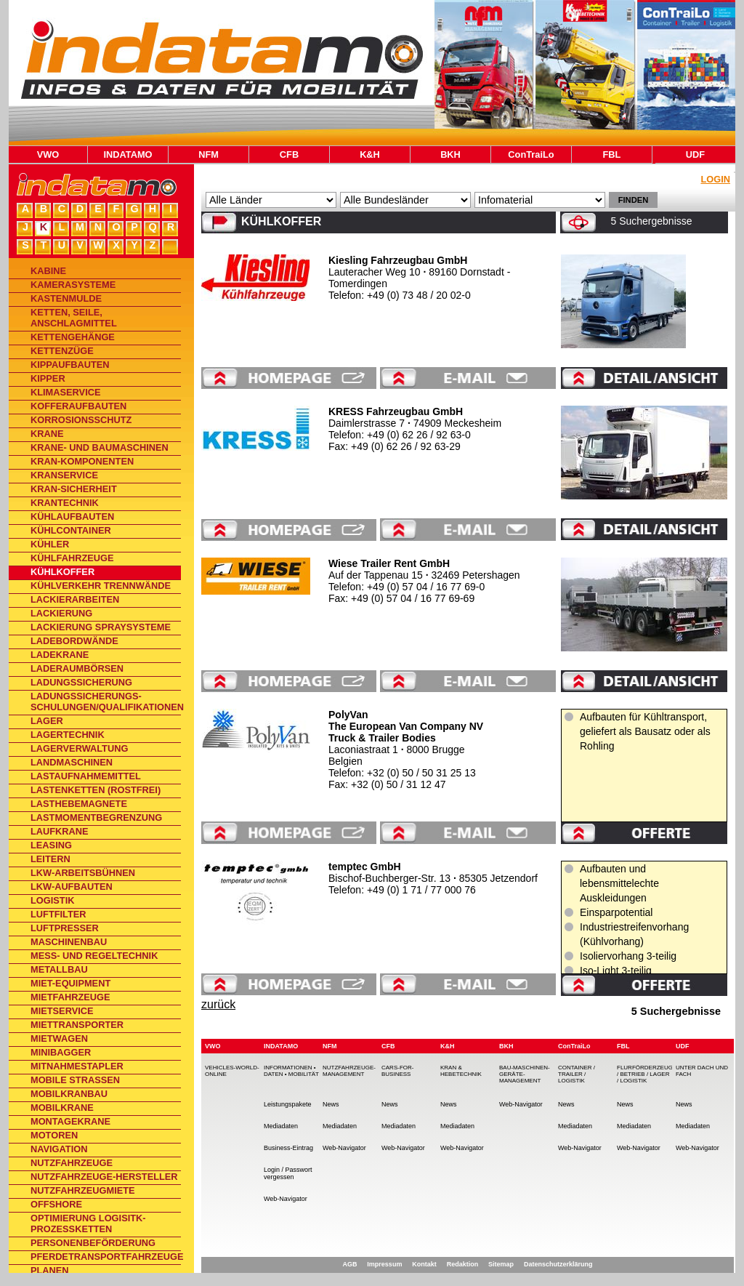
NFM (208, 154)
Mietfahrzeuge (70, 997)
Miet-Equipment (70, 983)
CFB (289, 154)
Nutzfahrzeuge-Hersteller (104, 1176)
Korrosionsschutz (81, 419)
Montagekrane (70, 1121)
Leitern (50, 858)
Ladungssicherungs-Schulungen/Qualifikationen (106, 701)
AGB (349, 1264)
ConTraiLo (531, 154)
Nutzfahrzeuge (72, 1162)
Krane (47, 433)
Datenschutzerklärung (558, 1264)
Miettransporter (77, 1024)
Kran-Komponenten (82, 461)
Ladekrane (60, 654)
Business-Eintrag (288, 1148)
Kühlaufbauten (72, 516)
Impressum (384, 1264)
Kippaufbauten (70, 364)
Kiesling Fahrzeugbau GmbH (397, 260)
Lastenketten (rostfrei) (96, 789)
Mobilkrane (62, 1107)
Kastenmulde (66, 298)
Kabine (48, 270)
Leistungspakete (288, 1104)
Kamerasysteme (73, 284)
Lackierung (61, 613)
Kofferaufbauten (78, 406)
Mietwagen (59, 1038)
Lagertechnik (68, 734)
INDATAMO (127, 154)
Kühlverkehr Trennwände (101, 585)
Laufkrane (60, 831)
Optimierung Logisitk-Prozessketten (88, 1223)
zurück (218, 1004)
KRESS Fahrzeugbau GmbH (395, 411)
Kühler (50, 544)
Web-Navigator (285, 1198)
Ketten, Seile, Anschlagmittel (74, 318)
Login (715, 179)
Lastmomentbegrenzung (96, 817)
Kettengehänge (73, 336)
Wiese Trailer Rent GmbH (389, 563)
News (331, 1104)
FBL (612, 154)
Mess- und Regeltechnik (94, 955)
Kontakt (424, 1264)
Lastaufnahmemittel (86, 776)
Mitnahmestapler (77, 1066)
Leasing (51, 845)
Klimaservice (65, 392)
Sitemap (501, 1264)
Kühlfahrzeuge (72, 557)
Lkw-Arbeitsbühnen (83, 872)
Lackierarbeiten (75, 599)
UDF (695, 154)
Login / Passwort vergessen (288, 1173)
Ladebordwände (74, 640)
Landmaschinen (72, 762)
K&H (370, 154)
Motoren (54, 1135)
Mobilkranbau (69, 1093)
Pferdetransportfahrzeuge (106, 1256)
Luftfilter (58, 914)
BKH (450, 154)
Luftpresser (65, 928)
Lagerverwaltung (79, 748)
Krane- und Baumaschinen (100, 447)
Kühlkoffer (62, 571)
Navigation (59, 1149)
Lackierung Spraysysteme (101, 627)
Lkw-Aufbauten (72, 886)
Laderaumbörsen (77, 668)
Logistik (52, 900)
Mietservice (62, 1010)
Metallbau (59, 969)
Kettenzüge (62, 350)
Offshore (56, 1204)
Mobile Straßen (75, 1079)
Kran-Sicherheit (74, 488)
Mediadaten (281, 1126)
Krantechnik (65, 502)
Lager (47, 720)
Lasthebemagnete (79, 803)
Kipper (48, 378)
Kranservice (64, 475)
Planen (50, 1270)
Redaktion (463, 1264)
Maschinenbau (69, 941)
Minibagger (61, 1052)
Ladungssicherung (81, 682)
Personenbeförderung (93, 1242)
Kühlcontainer (71, 530)
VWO (48, 154)
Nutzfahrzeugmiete (83, 1190)
